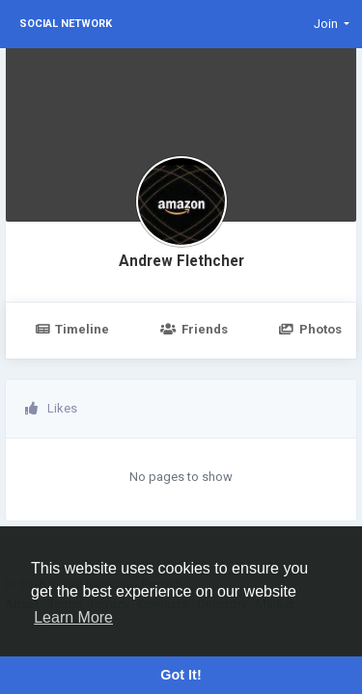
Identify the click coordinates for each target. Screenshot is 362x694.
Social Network (65, 23)
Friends (193, 329)
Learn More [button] (73, 617)
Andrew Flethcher (181, 261)
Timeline (72, 329)
